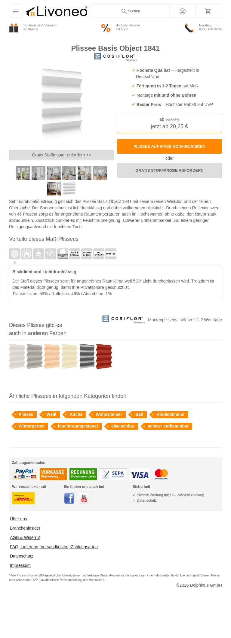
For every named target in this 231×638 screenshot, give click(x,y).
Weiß (51, 414)
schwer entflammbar (168, 426)
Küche (75, 414)
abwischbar (122, 426)
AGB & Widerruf (25, 537)
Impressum (20, 565)
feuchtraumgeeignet (78, 426)
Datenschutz (21, 556)
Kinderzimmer (170, 414)
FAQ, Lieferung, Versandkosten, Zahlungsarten (54, 546)
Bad (139, 414)
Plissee (26, 414)
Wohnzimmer (109, 414)
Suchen (130, 11)
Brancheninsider (25, 528)
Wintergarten (32, 426)
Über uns (18, 518)
